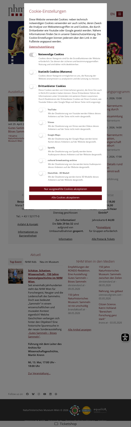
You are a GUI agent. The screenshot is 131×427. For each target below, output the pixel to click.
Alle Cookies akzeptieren (65, 197)
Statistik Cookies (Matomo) (55, 71)
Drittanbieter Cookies (52, 86)
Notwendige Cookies (51, 54)
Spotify (51, 147)
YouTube (52, 109)
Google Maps (54, 134)
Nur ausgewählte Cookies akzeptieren (65, 189)
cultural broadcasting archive (62, 160)
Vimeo (51, 122)
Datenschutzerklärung (41, 46)
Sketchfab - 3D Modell (58, 173)
